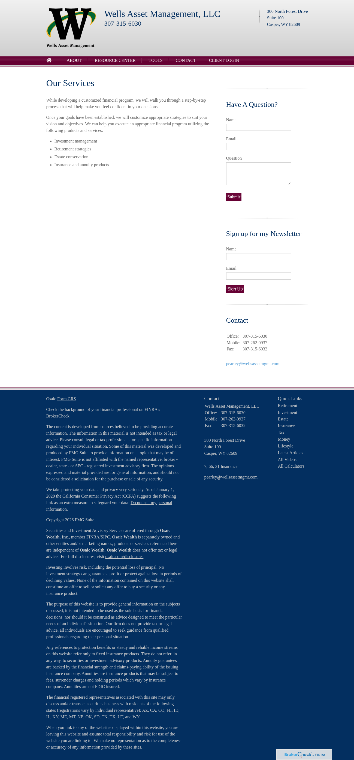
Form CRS (66, 398)
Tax (281, 432)
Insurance (286, 425)
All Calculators (291, 466)
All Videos (287, 459)
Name (231, 119)
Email (231, 139)
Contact (186, 60)
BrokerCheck (57, 416)
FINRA (92, 537)
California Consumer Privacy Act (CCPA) (99, 496)
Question (234, 158)
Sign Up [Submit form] (235, 289)
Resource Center (115, 60)
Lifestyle (286, 446)
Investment (287, 412)
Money (284, 439)
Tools (155, 60)
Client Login (224, 60)
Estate (283, 419)
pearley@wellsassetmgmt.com (253, 363)
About (74, 60)
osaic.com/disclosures (124, 556)
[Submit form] (233, 197)
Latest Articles (290, 452)
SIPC (105, 537)
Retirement (287, 405)
